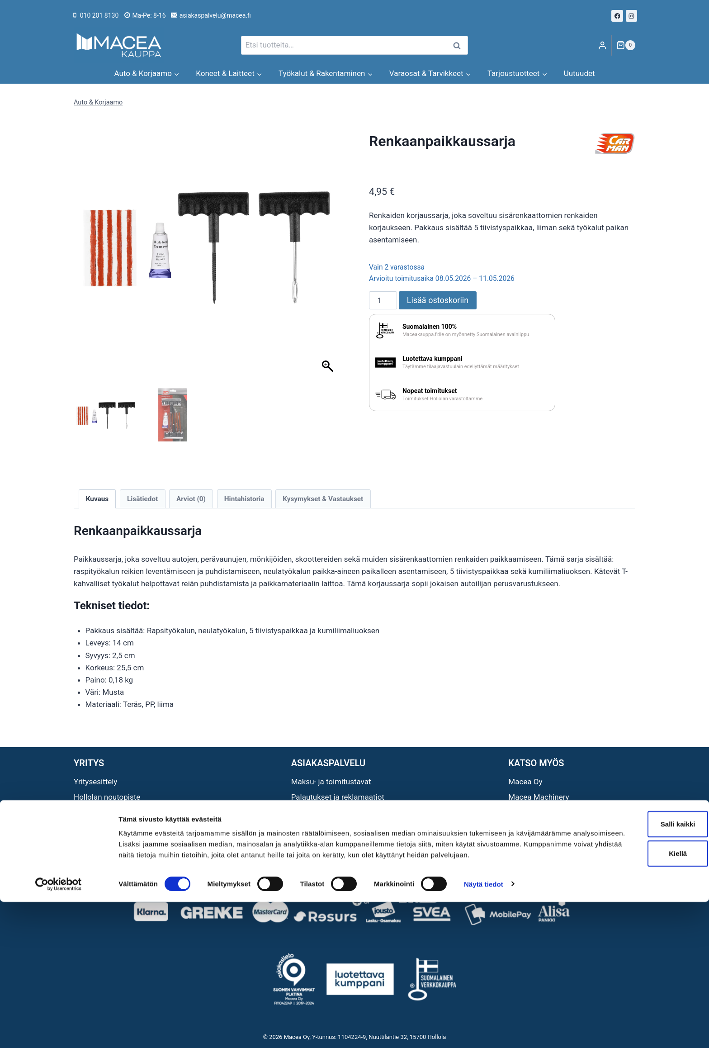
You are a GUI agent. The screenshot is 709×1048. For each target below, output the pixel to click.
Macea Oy (525, 781)
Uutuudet (579, 73)
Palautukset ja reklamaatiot (337, 796)
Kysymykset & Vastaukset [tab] (323, 499)
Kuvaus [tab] (97, 499)
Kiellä (633, 989)
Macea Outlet (531, 812)
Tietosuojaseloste (321, 827)
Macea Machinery (538, 796)
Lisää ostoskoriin (437, 300)
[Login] (602, 45)
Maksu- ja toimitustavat (331, 781)
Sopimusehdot (316, 812)
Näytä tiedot (483, 1030)
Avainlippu (91, 812)
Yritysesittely (95, 781)
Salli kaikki (633, 959)
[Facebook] (617, 16)
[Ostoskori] (625, 45)
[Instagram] (632, 16)
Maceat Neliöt (532, 827)
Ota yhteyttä (94, 827)
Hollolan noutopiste (107, 796)
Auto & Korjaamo (98, 102)
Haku (459, 45)
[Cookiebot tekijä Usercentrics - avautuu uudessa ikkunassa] (58, 1030)
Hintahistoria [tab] (244, 499)
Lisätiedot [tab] (142, 499)
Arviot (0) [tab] (191, 499)
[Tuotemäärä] (383, 300)
